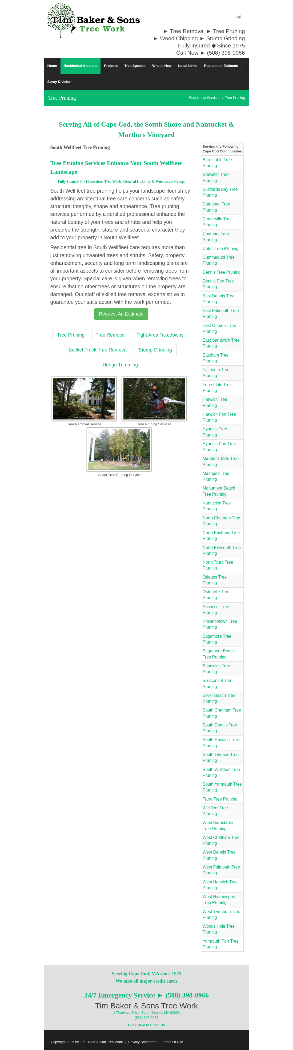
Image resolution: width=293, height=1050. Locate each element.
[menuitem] (81, 66)
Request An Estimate (121, 314)
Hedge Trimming (120, 365)
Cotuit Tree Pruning (220, 248)
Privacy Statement (142, 1042)
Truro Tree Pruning (220, 799)
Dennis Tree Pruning (221, 272)
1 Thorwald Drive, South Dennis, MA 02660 (146, 1013)
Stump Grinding (155, 350)
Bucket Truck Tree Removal (98, 350)
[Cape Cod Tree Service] (93, 20)
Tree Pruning (71, 335)
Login (238, 17)
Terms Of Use (172, 1042)
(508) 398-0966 (146, 1018)
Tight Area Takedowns (160, 335)
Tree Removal (111, 335)
